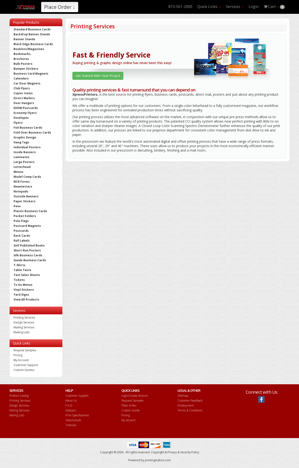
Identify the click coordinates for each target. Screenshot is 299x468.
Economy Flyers (25, 113)
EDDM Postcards (26, 108)
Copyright (157, 452)
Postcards (21, 231)
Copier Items (23, 93)
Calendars (21, 78)
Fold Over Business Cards (32, 132)
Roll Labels (22, 241)
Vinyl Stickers (24, 290)
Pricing (18, 355)
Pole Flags (21, 221)
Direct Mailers (24, 98)
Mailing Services (24, 327)
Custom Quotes (24, 370)
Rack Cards (22, 236)
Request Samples (25, 350)
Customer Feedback (190, 401)
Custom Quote (130, 410)
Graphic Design (25, 137)
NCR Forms (22, 182)
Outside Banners (26, 196)
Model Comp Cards (27, 177)
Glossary (70, 410)
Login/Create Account (134, 396)
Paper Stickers (25, 201)
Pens (17, 206)
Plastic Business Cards (30, 211)
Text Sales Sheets (27, 275)
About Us (71, 401)
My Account (21, 360)
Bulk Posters (23, 64)
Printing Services (24, 317)
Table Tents (22, 270)
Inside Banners (25, 152)
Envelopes (21, 118)
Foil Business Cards (28, 128)
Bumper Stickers (26, 69)
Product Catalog (19, 396)
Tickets (19, 280)
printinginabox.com (158, 460)
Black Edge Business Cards (33, 44)
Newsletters (23, 187)
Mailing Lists (21, 332)
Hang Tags (21, 142)
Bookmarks (22, 54)
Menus (18, 172)
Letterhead (22, 167)
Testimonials (73, 420)
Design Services (24, 322)
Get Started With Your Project (97, 75)
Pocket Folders (25, 216)
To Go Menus (23, 285)
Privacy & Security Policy (183, 452)
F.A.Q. (69, 405)
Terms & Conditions (190, 410)
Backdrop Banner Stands (32, 34)
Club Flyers (22, 88)
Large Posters (24, 162)
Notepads (21, 191)
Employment (186, 405)
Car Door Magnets (27, 83)
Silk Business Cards (28, 255)
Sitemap (183, 396)
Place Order (129, 405)
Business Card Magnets (31, 74)
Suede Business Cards (30, 260)
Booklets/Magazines (29, 49)
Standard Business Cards (32, 29)
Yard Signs (21, 295)
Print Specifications (77, 415)
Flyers (18, 123)
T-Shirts (19, 265)
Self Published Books (29, 245)
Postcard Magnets (27, 226)
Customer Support (26, 365)
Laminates (21, 157)
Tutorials (70, 425)
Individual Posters (27, 147)
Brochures (21, 59)
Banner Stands (24, 39)
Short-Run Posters (27, 250)
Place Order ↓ (59, 7)
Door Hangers (24, 103)
